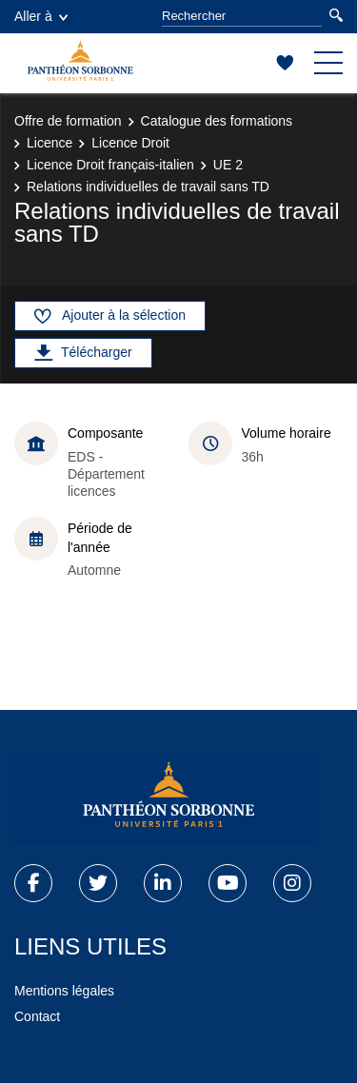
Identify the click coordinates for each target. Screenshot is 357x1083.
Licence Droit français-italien (110, 164)
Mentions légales (64, 990)
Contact (37, 1016)
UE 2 (228, 164)
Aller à (41, 16)
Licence (49, 142)
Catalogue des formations (217, 120)
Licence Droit (130, 142)
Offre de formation (68, 120)
